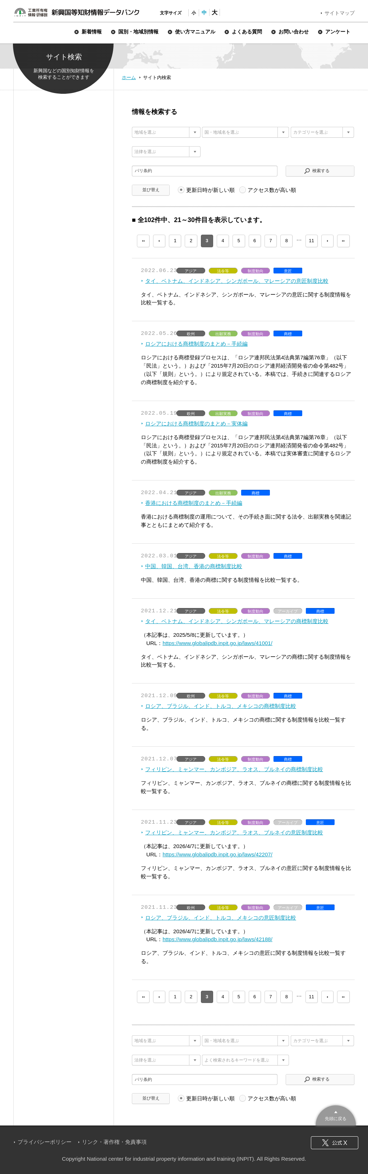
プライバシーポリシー (45, 1142)
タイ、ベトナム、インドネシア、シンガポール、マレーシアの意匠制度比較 (236, 281)
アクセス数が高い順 (272, 190)
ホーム (129, 77)
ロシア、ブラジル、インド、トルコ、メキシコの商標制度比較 (220, 706)
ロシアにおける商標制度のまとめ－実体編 (196, 423)
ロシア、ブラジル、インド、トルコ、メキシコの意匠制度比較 (220, 918)
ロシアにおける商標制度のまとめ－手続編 (196, 344)
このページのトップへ (335, 1114)
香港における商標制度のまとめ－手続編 (193, 503)
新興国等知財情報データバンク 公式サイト (76, 12)
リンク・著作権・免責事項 (114, 1142)
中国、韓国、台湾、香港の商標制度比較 (193, 566)
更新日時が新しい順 (210, 190)
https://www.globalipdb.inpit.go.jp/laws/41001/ (217, 643)
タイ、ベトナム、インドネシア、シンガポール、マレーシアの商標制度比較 (236, 621)
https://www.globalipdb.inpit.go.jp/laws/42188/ (217, 939)
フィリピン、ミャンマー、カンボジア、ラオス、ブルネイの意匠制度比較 (234, 832)
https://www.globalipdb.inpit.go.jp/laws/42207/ (217, 854)
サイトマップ (340, 13)
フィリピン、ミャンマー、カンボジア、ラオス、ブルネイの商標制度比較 (234, 769)
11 (311, 240)
